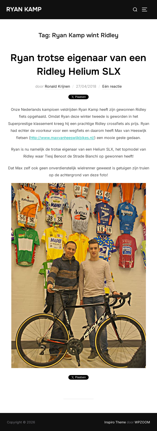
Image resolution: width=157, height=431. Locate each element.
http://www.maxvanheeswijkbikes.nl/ (62, 137)
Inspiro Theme (115, 422)
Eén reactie (112, 86)
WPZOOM (142, 422)
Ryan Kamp (24, 9)
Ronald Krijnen (57, 86)
